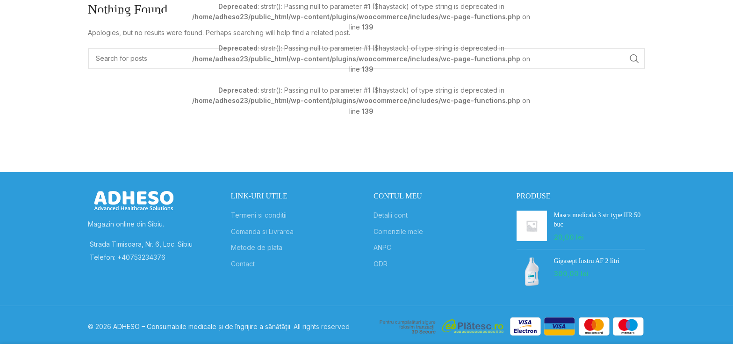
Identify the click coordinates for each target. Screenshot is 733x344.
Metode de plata (256, 247)
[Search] (547, 21)
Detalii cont (391, 215)
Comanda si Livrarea (262, 231)
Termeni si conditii (259, 215)
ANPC (382, 247)
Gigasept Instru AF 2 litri (587, 260)
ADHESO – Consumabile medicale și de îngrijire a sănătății (201, 326)
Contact (243, 264)
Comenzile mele (398, 231)
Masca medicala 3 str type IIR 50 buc (597, 220)
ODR (381, 264)
